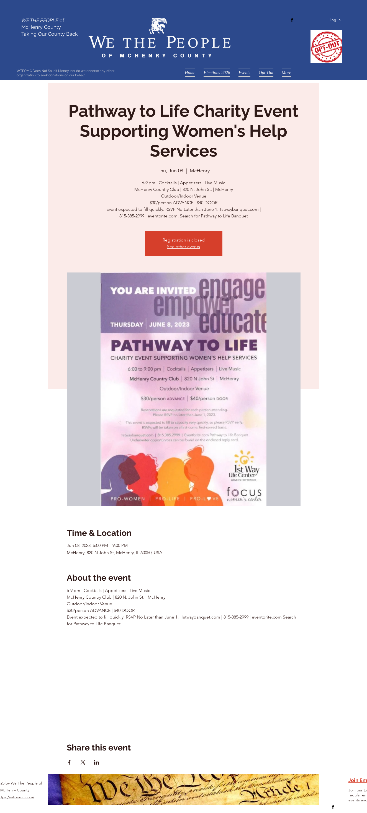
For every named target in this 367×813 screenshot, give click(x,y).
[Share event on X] (83, 762)
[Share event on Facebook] (69, 762)
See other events (183, 246)
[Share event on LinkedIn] (96, 762)
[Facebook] (292, 20)
